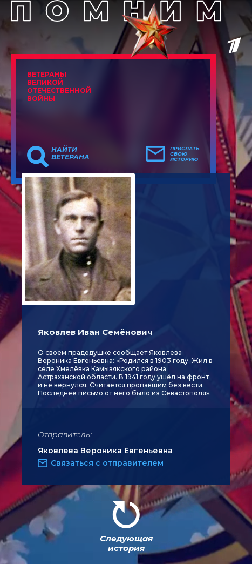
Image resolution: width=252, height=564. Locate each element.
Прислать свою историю (185, 154)
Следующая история (126, 543)
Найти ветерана (70, 153)
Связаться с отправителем (107, 463)
